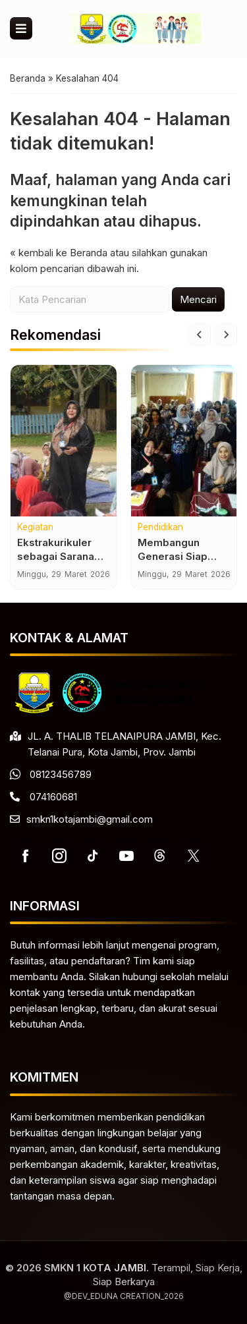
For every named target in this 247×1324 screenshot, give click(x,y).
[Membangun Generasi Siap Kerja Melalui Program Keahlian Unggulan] (184, 440)
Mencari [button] (198, 299)
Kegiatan (35, 527)
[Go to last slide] (199, 334)
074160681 (53, 796)
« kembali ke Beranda (58, 252)
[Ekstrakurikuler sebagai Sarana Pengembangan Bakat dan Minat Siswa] (64, 440)
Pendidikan (160, 527)
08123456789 (61, 774)
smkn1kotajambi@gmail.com (89, 819)
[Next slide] (226, 334)
